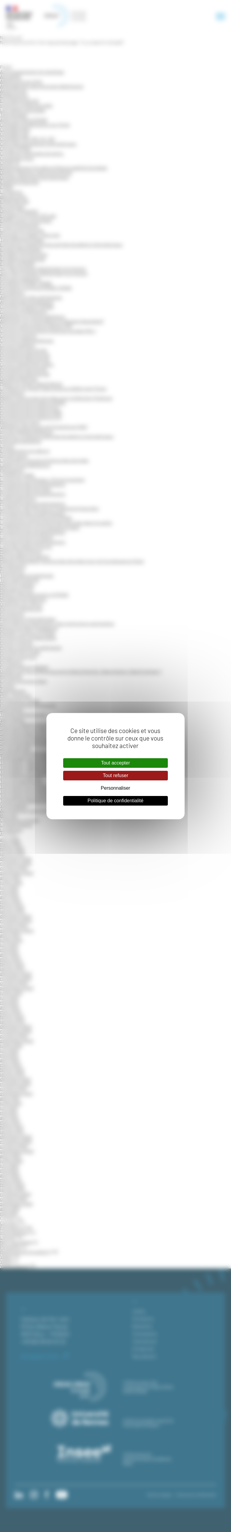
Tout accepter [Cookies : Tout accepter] (115, 762)
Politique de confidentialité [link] (115, 800)
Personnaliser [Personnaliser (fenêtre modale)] (115, 788)
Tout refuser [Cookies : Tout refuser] (115, 775)
